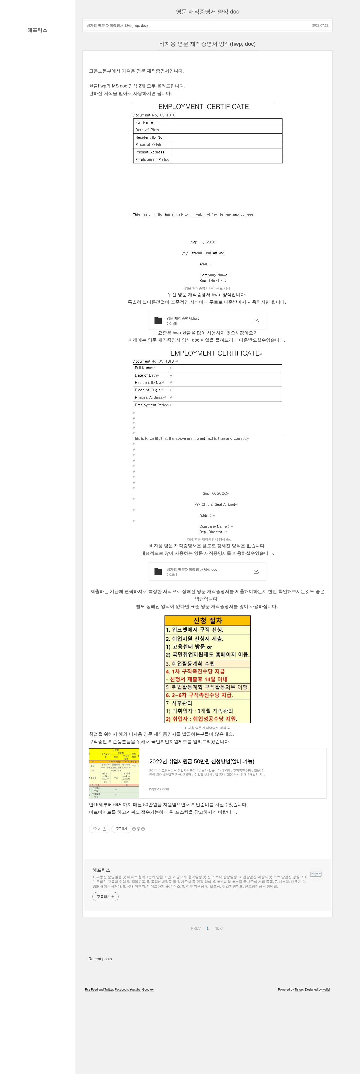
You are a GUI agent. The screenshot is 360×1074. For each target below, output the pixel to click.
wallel (326, 1059)
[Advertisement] (207, 97)
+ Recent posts (98, 1029)
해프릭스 (38, 30)
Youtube (135, 1059)
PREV (195, 997)
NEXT (218, 997)
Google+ (148, 1059)
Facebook (121, 1059)
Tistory (299, 1059)
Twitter (108, 1059)
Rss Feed (91, 1059)
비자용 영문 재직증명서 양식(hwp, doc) (117, 25)
